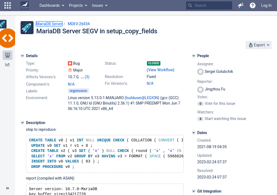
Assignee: (205, 64)
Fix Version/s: (116, 83)
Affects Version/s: (41, 77)
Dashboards (49, 5)
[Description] (22, 123)
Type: (30, 63)
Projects (76, 5)
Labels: (32, 91)
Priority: (32, 70)
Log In (266, 5)
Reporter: (205, 81)
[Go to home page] (24, 5)
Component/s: (38, 84)
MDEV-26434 (79, 24)
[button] (7, 5)
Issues (97, 5)
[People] (194, 56)
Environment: (37, 98)
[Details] (22, 56)
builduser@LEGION (142, 98)
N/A (150, 83)
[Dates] (194, 133)
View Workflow (160, 70)
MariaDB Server (49, 24)
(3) (87, 77)
